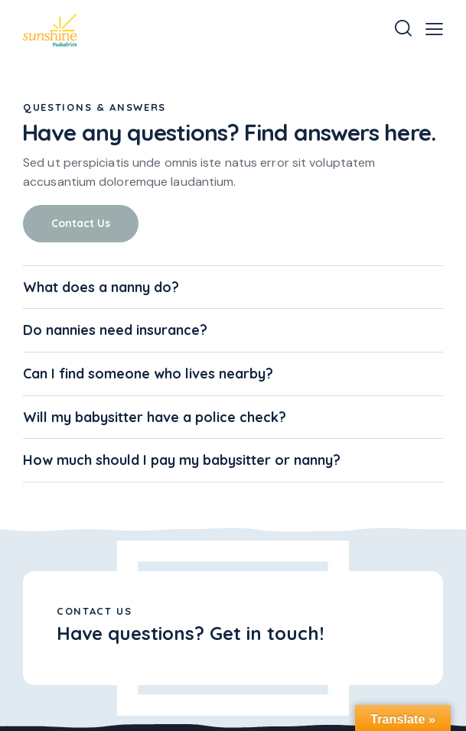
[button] (434, 28)
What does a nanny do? (101, 287)
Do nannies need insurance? (115, 330)
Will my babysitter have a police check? (154, 417)
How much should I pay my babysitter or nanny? (182, 460)
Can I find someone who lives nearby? (148, 374)
